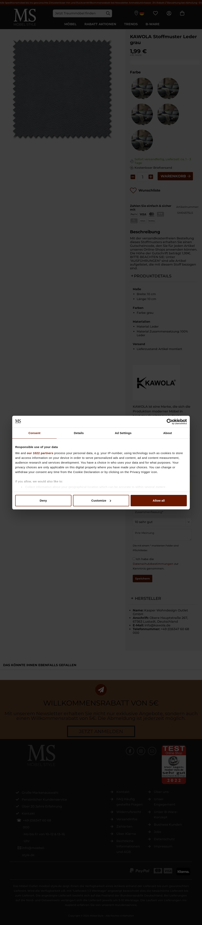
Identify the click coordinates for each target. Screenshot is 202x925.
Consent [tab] (34, 433)
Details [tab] (79, 433)
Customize (101, 500)
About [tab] (167, 433)
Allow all (159, 500)
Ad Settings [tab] (123, 433)
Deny (43, 500)
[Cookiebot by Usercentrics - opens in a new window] (169, 422)
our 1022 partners (40, 453)
